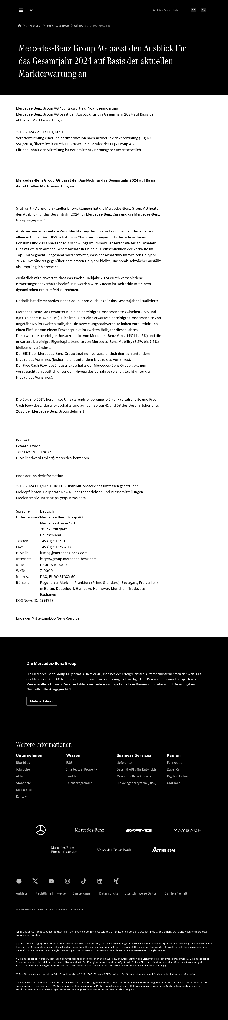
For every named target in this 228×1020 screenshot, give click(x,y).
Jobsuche (23, 769)
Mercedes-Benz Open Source (137, 776)
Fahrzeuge (174, 762)
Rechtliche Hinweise (51, 893)
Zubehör (173, 769)
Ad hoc (78, 26)
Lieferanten (124, 762)
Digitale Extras (177, 776)
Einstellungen (82, 893)
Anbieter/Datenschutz (165, 10)
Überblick (23, 762)
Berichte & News (58, 26)
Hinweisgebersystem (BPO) (136, 783)
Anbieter (22, 893)
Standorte (23, 783)
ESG (69, 762)
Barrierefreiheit (176, 893)
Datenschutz (108, 893)
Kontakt (21, 796)
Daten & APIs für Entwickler (137, 769)
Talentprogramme (79, 783)
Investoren (34, 26)
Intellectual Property (81, 769)
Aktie (20, 776)
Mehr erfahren (41, 701)
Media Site (24, 790)
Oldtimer (173, 783)
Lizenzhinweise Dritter (141, 893)
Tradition (73, 776)
